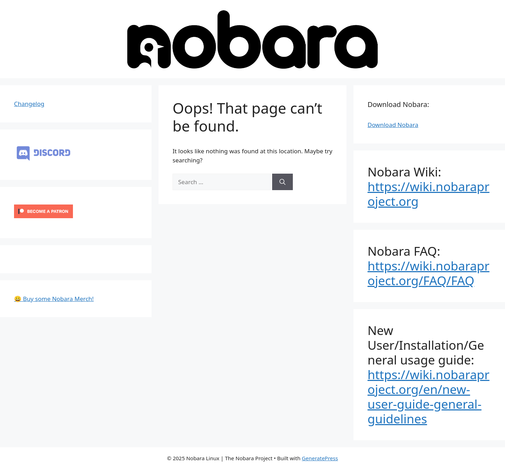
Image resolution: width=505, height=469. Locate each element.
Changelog (29, 104)
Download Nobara (393, 125)
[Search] (282, 182)
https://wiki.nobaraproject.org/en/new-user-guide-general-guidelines (429, 396)
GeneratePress (320, 458)
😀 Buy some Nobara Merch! (54, 299)
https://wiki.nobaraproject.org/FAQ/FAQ (429, 273)
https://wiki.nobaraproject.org (429, 193)
